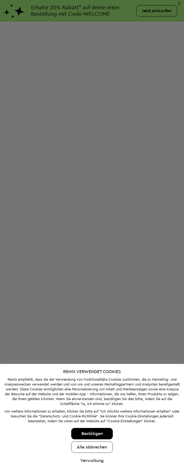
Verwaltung (92, 445)
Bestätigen (92, 418)
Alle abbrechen (92, 432)
